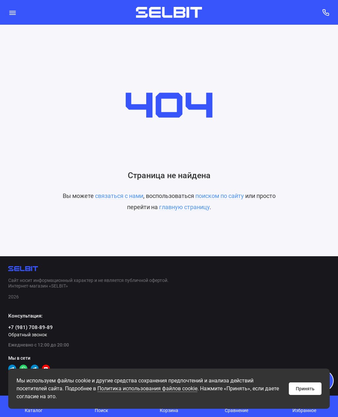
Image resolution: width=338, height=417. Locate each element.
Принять (305, 388)
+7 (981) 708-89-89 (30, 327)
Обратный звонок (27, 334)
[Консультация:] (325, 12)
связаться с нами (119, 195)
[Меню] (12, 12)
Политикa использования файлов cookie (147, 388)
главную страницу (184, 207)
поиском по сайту (219, 195)
